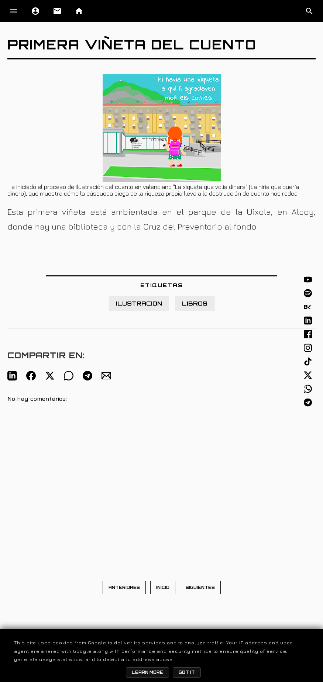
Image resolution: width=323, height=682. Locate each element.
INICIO (162, 587)
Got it (187, 672)
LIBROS (194, 303)
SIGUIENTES (200, 587)
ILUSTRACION (139, 303)
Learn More (147, 672)
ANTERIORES (124, 587)
